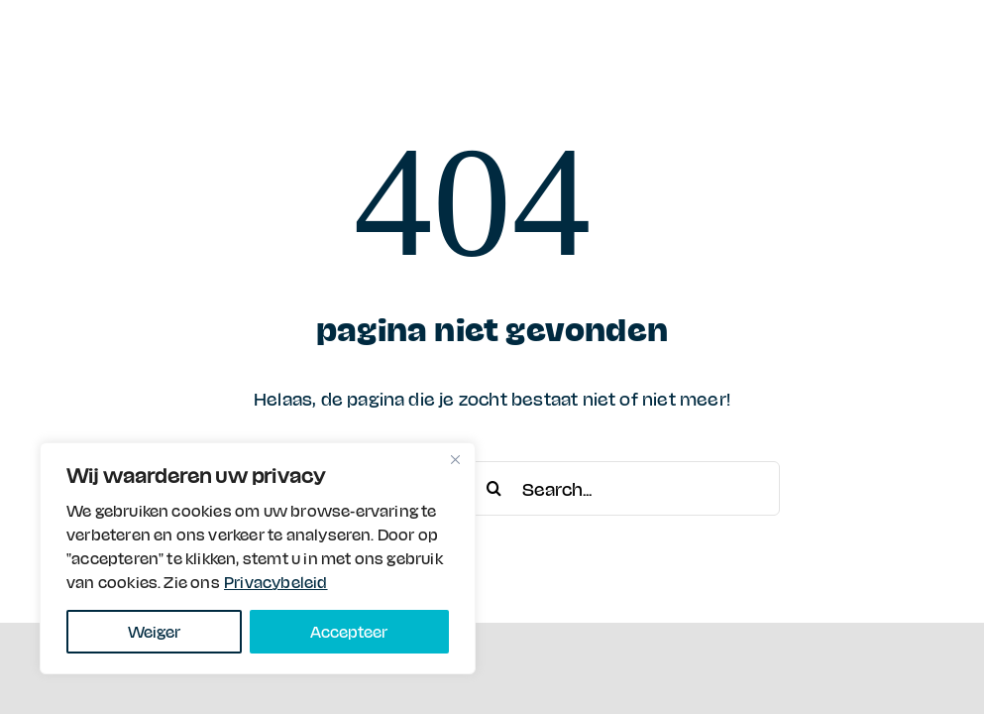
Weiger (154, 631)
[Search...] (623, 488)
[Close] (455, 459)
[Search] (494, 488)
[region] (258, 558)
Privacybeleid (276, 581)
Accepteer (348, 631)
